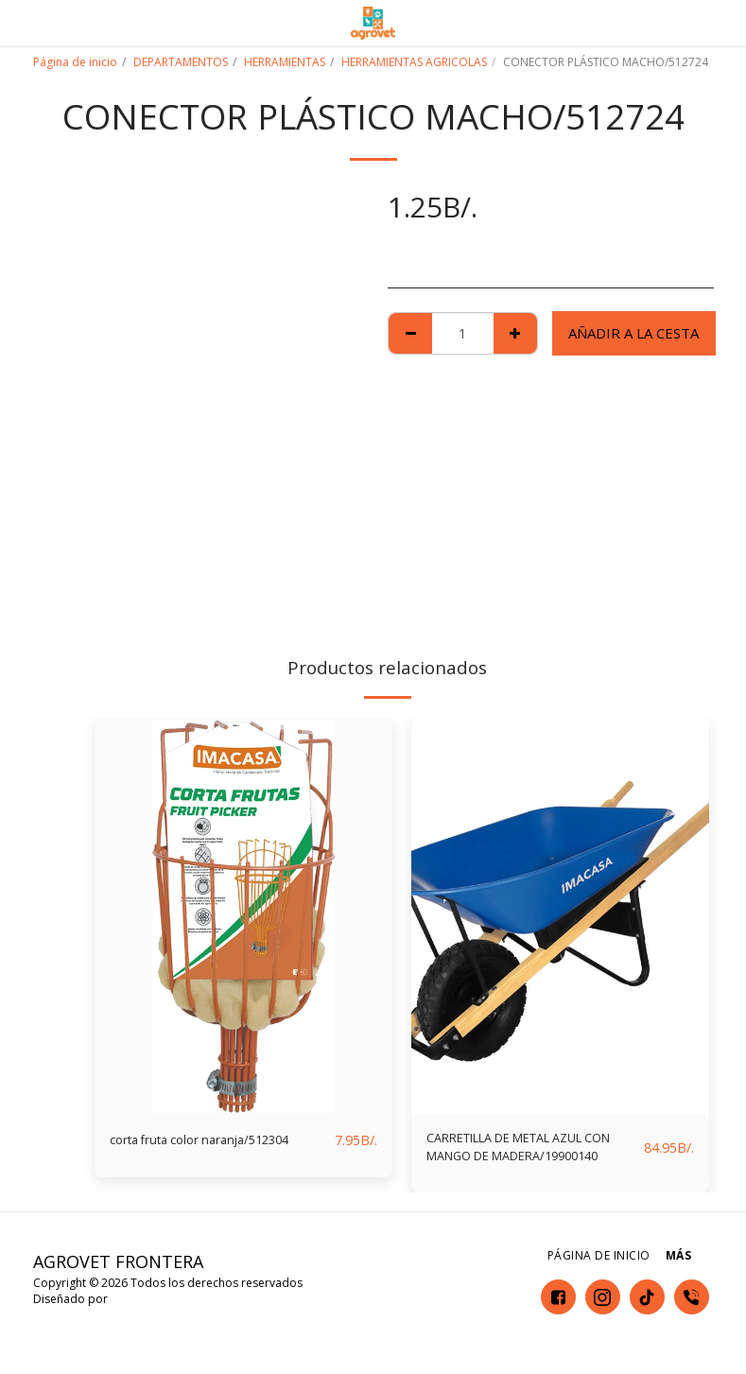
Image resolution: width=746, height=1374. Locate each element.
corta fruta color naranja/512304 (216, 1140)
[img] (243, 916)
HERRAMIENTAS (284, 62)
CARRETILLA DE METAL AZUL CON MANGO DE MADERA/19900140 (523, 1152)
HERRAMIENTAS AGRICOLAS (414, 62)
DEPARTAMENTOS (180, 62)
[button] (21, 22)
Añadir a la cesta (633, 332)
